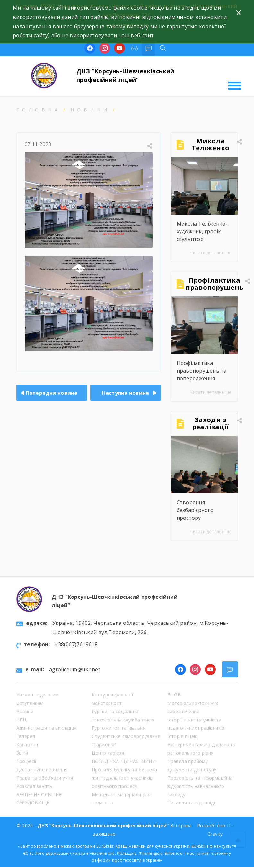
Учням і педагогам (37, 695)
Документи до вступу (191, 769)
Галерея (25, 736)
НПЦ (21, 720)
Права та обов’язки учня (44, 778)
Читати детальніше (211, 253)
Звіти (22, 753)
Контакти (27, 744)
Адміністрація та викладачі (47, 728)
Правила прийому (187, 761)
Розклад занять (34, 786)
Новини (90, 110)
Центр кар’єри (108, 753)
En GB (174, 695)
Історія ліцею (182, 736)
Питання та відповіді (191, 803)
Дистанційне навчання (42, 769)
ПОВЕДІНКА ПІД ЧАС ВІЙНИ (124, 761)
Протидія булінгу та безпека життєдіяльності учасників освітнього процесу (124, 777)
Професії (26, 761)
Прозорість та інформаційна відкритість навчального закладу (199, 786)
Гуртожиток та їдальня (118, 728)
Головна (38, 110)
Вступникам (30, 703)
